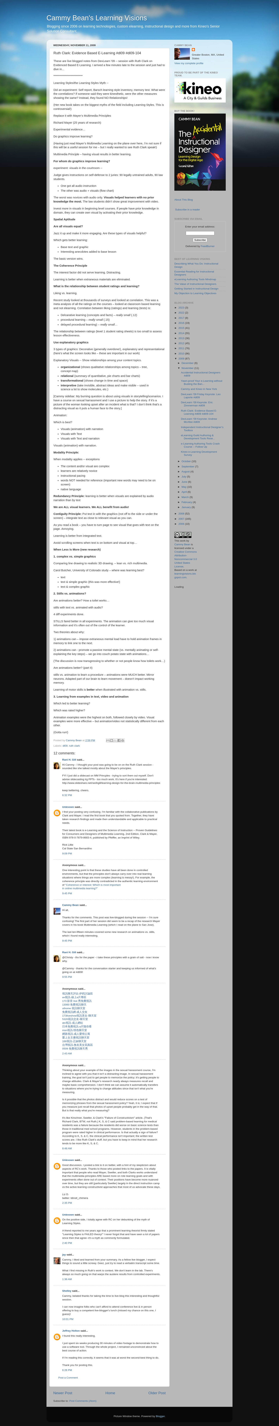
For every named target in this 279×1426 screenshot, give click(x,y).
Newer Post (62, 1393)
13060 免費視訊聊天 (74, 1004)
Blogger (160, 1416)
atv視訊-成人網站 (72, 1022)
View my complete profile (188, 63)
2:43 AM (67, 1053)
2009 (181, 358)
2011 (181, 348)
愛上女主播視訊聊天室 (75, 1037)
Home (110, 1393)
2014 (181, 333)
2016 (181, 322)
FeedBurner (207, 246)
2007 (181, 518)
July (184, 476)
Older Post (157, 1393)
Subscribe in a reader (187, 209)
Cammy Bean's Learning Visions (96, 18)
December (188, 363)
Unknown (68, 807)
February (187, 502)
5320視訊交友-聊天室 (75, 1019)
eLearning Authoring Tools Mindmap (195, 279)
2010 (181, 353)
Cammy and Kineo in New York (199, 389)
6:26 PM (67, 1370)
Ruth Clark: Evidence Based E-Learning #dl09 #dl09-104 (199, 412)
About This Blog (183, 199)
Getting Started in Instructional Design (196, 288)
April (185, 491)
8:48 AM (67, 1148)
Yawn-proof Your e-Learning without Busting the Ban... (201, 382)
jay (64, 1254)
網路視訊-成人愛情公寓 (76, 1033)
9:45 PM (67, 893)
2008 (181, 513)
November (188, 368)
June (185, 481)
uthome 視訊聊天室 (73, 1008)
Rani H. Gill (69, 759)
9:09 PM (67, 853)
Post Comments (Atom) (82, 1400)
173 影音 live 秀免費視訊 (77, 1000)
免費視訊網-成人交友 (75, 1012)
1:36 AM (67, 1279)
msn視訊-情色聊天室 (74, 1030)
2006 (181, 523)
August (186, 471)
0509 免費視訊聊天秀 (75, 1048)
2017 (181, 317)
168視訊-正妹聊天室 (74, 1041)
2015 (181, 328)
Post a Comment (68, 1377)
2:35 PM (67, 1202)
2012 (181, 343)
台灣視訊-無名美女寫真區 (77, 1044)
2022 (181, 312)
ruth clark (74, 745)
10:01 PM (67, 1319)
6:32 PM (67, 795)
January (187, 507)
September (188, 466)
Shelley (66, 1290)
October (187, 461)
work (183, 540)
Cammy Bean (74, 740)
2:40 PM (67, 1243)
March (185, 497)
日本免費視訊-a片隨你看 (77, 1026)
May (184, 486)
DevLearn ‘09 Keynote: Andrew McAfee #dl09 (199, 420)
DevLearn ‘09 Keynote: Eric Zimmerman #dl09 (197, 404)
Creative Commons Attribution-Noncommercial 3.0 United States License (185, 559)
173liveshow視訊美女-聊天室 (79, 1015)
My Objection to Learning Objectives (195, 293)
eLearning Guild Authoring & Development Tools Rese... (198, 437)
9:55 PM (67, 976)
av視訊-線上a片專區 (74, 997)
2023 (181, 307)
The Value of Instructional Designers (195, 284)
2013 (181, 338)
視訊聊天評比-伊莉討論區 (77, 993)
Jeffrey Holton (71, 1330)
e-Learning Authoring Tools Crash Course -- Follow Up (200, 445)
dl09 (65, 745)
